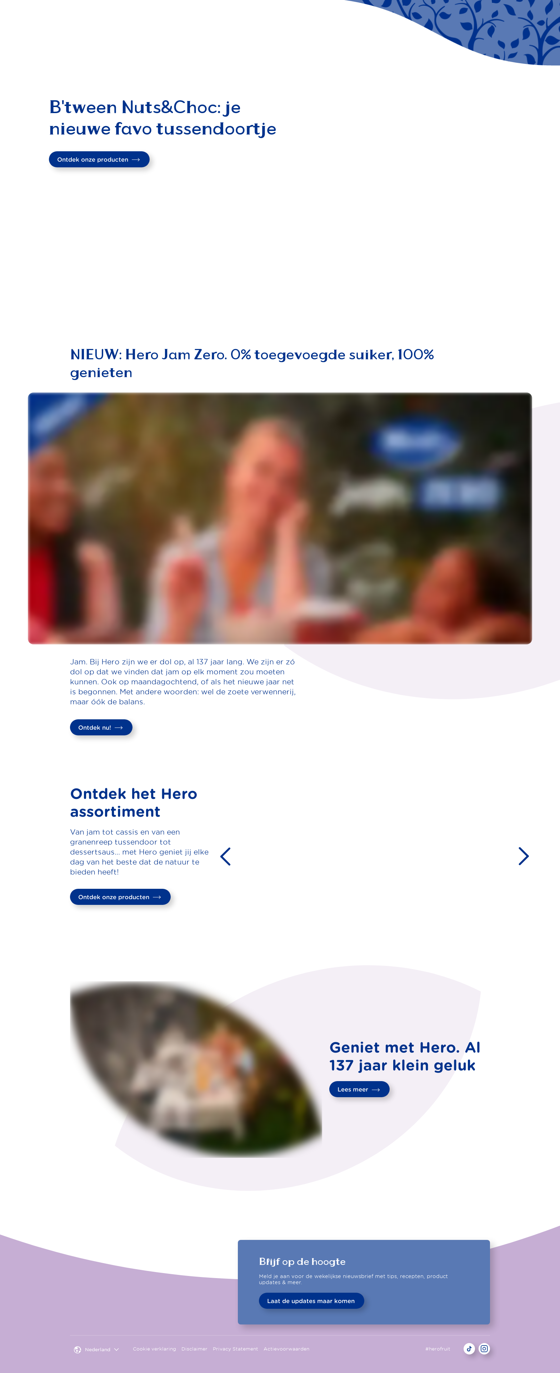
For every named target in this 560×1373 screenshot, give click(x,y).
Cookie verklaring (154, 1349)
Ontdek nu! (100, 727)
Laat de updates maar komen (311, 1300)
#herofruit (437, 1349)
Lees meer (359, 1089)
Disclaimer (194, 1349)
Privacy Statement (235, 1349)
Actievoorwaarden (286, 1349)
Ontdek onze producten (98, 159)
